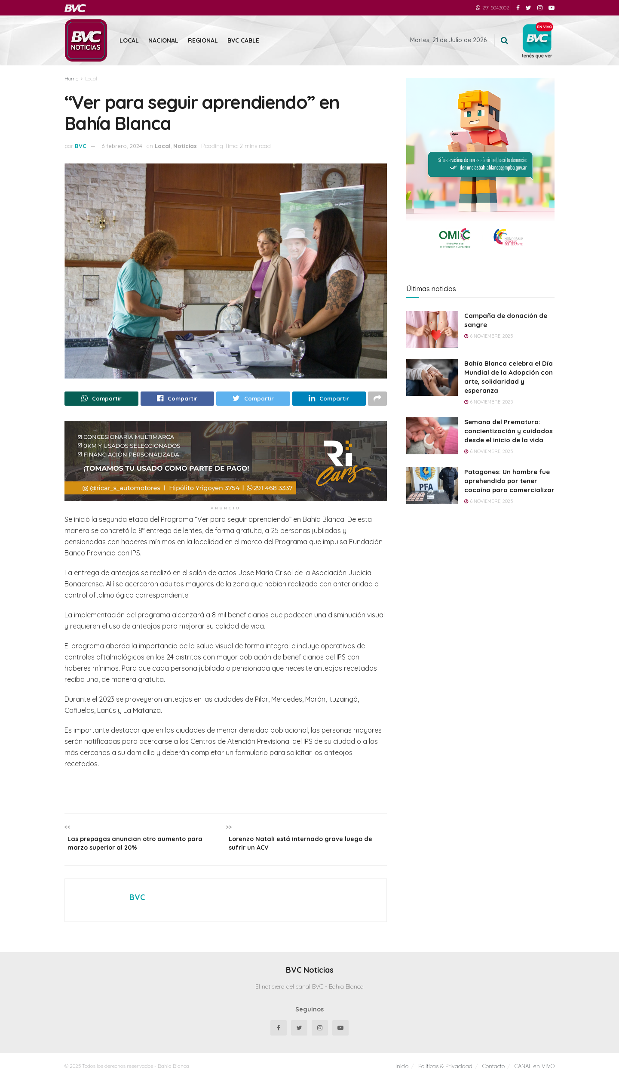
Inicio (401, 1071)
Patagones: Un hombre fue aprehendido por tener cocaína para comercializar (509, 481)
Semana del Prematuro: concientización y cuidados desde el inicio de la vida (508, 431)
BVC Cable (243, 40)
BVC (80, 145)
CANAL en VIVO (535, 1071)
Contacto (493, 1071)
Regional (203, 40)
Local (129, 40)
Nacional (163, 40)
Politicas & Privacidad (445, 1071)
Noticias (185, 145)
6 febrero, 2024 (121, 145)
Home (71, 78)
